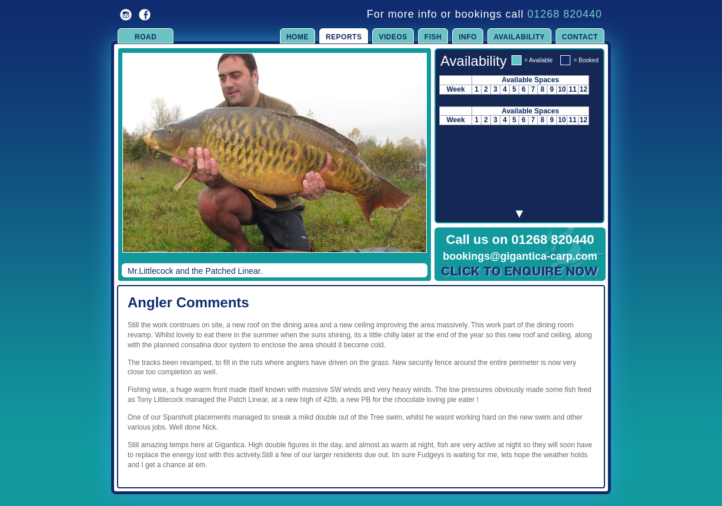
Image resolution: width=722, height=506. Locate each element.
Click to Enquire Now (520, 271)
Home (297, 37)
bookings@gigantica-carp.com (520, 256)
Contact (580, 37)
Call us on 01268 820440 (520, 239)
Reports (344, 37)
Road (145, 37)
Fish (433, 37)
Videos (393, 37)
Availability (519, 37)
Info (468, 37)
